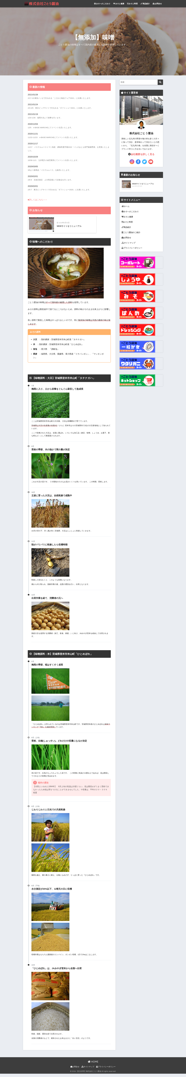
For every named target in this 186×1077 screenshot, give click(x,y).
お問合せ (157, 4)
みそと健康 (118, 4)
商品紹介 (145, 4)
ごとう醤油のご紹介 (132, 233)
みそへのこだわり (102, 4)
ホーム (126, 206)
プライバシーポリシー (133, 249)
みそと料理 (132, 4)
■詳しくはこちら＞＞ (37, 200)
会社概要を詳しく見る (142, 154)
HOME (93, 1065)
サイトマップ (129, 243)
